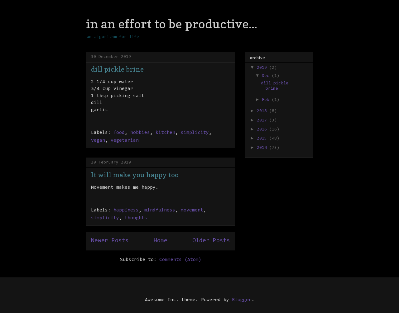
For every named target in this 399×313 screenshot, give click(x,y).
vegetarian (125, 140)
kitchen (165, 132)
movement (192, 210)
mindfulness (159, 210)
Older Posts (211, 241)
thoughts (136, 218)
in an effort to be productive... (171, 23)
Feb (267, 100)
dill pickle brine (117, 69)
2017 (263, 120)
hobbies (140, 132)
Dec (267, 76)
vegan (98, 140)
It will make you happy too (135, 175)
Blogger (242, 299)
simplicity (195, 132)
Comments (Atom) (180, 259)
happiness (126, 210)
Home (160, 241)
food (119, 132)
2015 (263, 138)
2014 (263, 148)
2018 (263, 111)
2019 (263, 68)
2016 (263, 129)
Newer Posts (110, 241)
